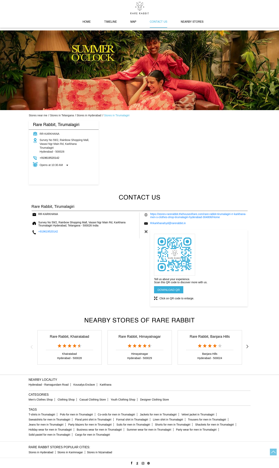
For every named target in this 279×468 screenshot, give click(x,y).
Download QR (169, 289)
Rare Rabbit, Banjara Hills (210, 336)
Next (247, 347)
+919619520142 (49, 157)
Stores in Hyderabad (41, 452)
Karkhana (105, 384)
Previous (32, 347)
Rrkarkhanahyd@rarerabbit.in (168, 223)
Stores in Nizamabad (99, 452)
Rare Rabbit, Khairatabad (69, 336)
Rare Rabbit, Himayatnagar (139, 336)
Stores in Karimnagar (70, 452)
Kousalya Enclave (84, 384)
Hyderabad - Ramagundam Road (49, 384)
